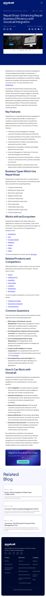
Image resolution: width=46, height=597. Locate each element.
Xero (9, 237)
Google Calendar (13, 240)
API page (34, 254)
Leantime (11, 286)
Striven (10, 275)
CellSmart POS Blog (14, 301)
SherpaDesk (12, 288)
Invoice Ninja (12, 283)
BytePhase (11, 291)
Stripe (10, 248)
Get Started (23, 462)
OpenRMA (11, 280)
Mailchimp (11, 242)
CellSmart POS (12, 277)
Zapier (10, 251)
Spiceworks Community (15, 304)
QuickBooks (12, 234)
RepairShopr (9, 85)
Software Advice (13, 306)
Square (10, 245)
